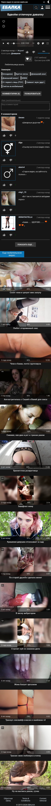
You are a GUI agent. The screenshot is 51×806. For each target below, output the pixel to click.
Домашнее (15, 53)
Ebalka (31, 805)
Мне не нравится (34, 52)
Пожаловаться (32, 94)
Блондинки (8, 74)
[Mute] (8, 43)
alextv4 (21, 167)
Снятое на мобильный (13, 86)
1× (33, 43)
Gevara (21, 117)
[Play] (3, 43)
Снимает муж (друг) (35, 82)
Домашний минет (11, 78)
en (44, 2)
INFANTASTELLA (25, 217)
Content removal (43, 799)
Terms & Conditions (25, 799)
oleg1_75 (22, 192)
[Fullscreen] (48, 43)
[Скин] (43, 43)
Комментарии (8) (11, 94)
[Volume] (15, 43)
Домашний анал (38, 74)
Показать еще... (26, 244)
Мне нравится (27, 52)
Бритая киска (22, 74)
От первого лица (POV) (13, 82)
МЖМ (24, 78)
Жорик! (21, 50)
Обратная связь (8, 799)
